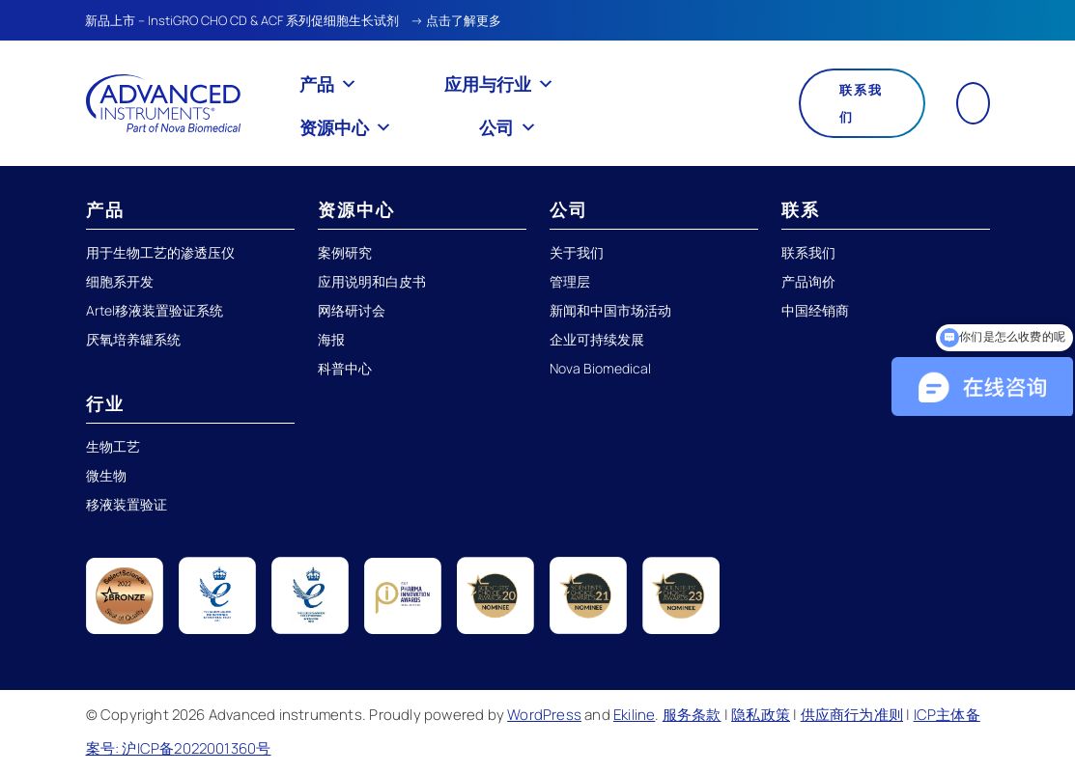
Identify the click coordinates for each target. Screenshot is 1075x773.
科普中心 (345, 368)
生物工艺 (113, 446)
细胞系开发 (120, 281)
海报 (331, 339)
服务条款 (692, 714)
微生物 (106, 475)
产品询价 (808, 281)
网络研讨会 (351, 310)
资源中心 (345, 127)
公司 (508, 127)
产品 (328, 84)
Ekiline (634, 714)
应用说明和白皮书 (372, 281)
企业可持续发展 (597, 339)
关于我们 (577, 252)
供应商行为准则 (852, 714)
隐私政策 (760, 714)
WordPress (544, 714)
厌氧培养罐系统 (133, 339)
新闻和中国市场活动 (610, 310)
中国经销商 (815, 310)
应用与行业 (499, 84)
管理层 (570, 281)
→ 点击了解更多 (455, 20)
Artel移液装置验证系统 (154, 310)
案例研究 (345, 252)
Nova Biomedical (600, 368)
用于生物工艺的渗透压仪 (160, 252)
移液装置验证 (126, 504)
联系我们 (861, 103)
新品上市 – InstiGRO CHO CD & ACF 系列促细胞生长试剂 (242, 20)
